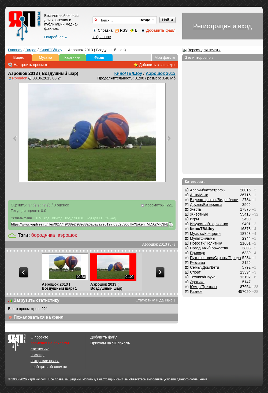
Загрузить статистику (36, 300)
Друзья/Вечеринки (206, 204)
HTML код (42, 218)
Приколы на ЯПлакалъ (110, 343)
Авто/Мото (199, 195)
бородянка (43, 235)
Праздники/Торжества (209, 248)
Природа (197, 253)
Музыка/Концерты (205, 233)
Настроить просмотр (32, 65)
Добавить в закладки (157, 65)
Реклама (197, 262)
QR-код (110, 218)
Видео (30, 50)
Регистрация (212, 26)
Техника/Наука (202, 277)
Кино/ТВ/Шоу (51, 50)
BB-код (57, 218)
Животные (199, 214)
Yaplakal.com (37, 379)
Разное (196, 291)
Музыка (45, 57)
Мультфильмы (202, 238)
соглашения (198, 379)
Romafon (19, 78)
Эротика (197, 282)
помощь (37, 355)
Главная (15, 50)
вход (245, 26)
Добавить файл (103, 337)
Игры (194, 219)
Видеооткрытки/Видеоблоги (214, 200)
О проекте (39, 337)
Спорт (195, 272)
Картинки (72, 57)
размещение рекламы (50, 343)
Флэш (99, 57)
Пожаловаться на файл (39, 317)
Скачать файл (21, 218)
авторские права (45, 361)
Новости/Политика (206, 243)
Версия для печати (204, 50)
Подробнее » (55, 37)
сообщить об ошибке (49, 367)
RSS (124, 30)
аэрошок (67, 235)
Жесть (195, 209)
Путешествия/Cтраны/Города (215, 258)
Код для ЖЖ (74, 218)
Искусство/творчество (209, 224)
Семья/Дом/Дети (204, 267)
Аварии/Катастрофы (207, 190)
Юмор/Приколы (203, 287)
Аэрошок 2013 (161, 73)
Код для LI (94, 218)
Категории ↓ (195, 182)
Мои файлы (165, 57)
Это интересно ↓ (199, 58)
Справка (105, 30)
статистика (40, 349)
